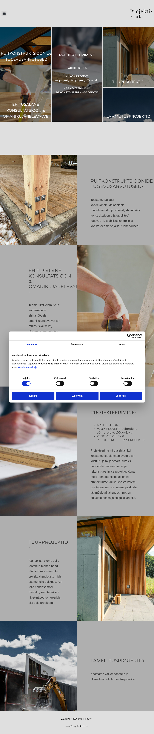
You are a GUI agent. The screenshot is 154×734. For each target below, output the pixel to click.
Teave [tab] (122, 344)
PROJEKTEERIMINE (77, 55)
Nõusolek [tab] (32, 344)
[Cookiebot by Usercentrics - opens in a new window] (129, 336)
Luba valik (76, 395)
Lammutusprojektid (128, 116)
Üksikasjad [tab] (77, 344)
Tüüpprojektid (128, 82)
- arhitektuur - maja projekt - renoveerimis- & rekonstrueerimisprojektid (77, 80)
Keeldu (33, 395)
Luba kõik (121, 395)
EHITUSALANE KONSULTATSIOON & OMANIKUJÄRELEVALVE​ (25, 110)
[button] (4, 13)
